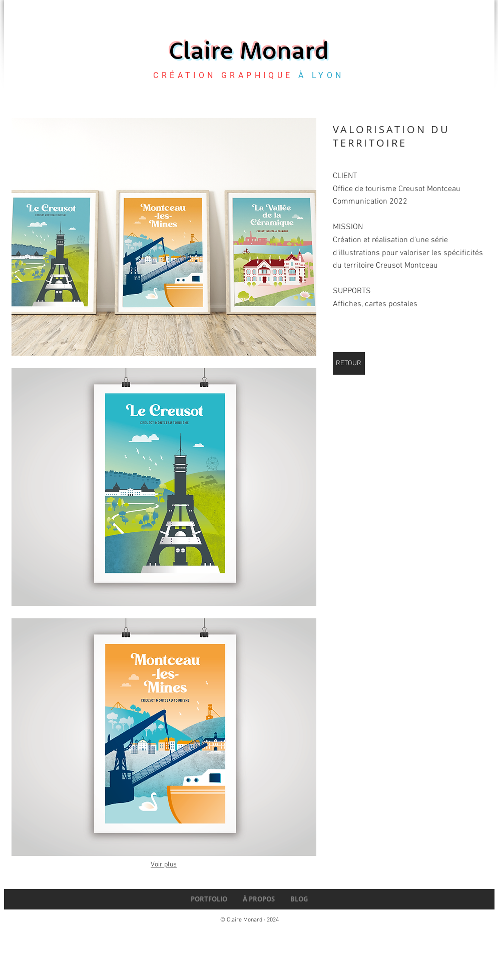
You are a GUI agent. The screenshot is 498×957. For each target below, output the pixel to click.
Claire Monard (249, 50)
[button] (164, 237)
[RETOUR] (349, 363)
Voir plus (164, 864)
